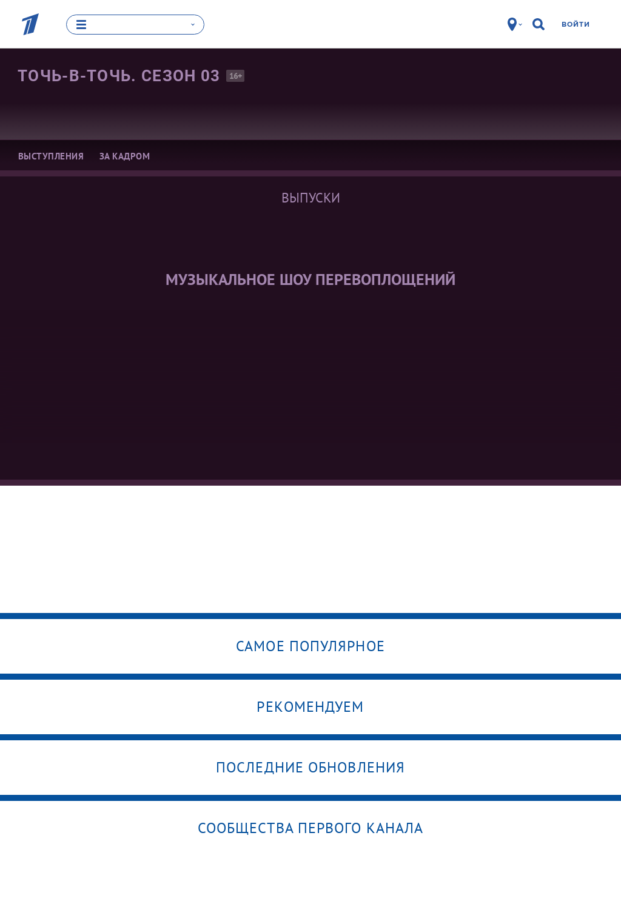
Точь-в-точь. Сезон (119, 76)
